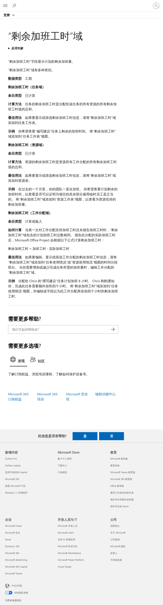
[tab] (18, 360)
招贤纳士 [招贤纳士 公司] (115, 525)
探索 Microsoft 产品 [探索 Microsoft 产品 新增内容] (15, 485)
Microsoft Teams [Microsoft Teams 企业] (13, 573)
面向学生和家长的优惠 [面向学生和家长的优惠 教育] (122, 499)
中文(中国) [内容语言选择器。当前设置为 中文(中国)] (16, 585)
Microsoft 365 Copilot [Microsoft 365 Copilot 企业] (16, 566)
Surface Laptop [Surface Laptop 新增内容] (12, 465)
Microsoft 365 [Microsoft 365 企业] (12, 553)
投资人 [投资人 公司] (113, 553)
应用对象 (17, 48)
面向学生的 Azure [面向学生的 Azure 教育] (119, 506)
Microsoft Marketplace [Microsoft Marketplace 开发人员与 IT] (69, 553)
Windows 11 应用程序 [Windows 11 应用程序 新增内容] (16, 492)
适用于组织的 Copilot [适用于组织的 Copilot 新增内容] (16, 472)
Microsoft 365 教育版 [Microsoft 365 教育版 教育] (121, 479)
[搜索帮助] (14, 5)
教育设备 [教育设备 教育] (115, 465)
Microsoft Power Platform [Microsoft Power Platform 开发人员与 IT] (71, 559)
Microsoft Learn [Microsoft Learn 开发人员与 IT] (66, 532)
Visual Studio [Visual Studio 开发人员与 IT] (64, 566)
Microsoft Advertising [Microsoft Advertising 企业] (16, 559)
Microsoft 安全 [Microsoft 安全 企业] (12, 532)
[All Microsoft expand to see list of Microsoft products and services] (5, 6)
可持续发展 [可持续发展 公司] (116, 559)
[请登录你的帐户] (156, 6)
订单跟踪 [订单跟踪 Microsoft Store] (62, 472)
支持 (7, 15)
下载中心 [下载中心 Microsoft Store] (62, 465)
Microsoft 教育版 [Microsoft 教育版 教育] (119, 458)
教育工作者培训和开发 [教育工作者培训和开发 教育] (122, 492)
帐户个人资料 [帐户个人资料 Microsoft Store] (65, 458)
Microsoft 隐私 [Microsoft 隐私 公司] (117, 546)
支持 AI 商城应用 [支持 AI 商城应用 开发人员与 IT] (66, 539)
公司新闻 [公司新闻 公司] (115, 539)
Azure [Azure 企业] (8, 539)
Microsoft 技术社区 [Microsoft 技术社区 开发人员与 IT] (67, 546)
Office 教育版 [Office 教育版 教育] (117, 485)
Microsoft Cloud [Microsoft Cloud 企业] (13, 525)
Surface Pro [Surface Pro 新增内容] (11, 458)
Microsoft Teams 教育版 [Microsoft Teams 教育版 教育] (122, 472)
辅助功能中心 (105, 394)
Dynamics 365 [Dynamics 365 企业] (12, 546)
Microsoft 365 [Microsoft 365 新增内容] (12, 479)
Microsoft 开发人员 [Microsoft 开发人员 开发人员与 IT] (67, 525)
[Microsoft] (81, 3)
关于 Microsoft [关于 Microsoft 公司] (117, 532)
